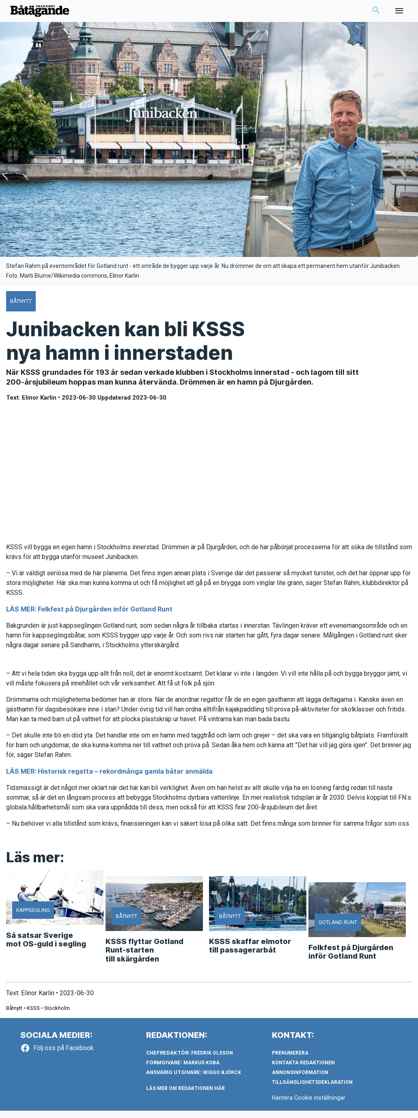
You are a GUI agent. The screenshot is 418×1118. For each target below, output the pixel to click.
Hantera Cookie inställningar (309, 1105)
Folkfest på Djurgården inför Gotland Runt (350, 959)
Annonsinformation (300, 1080)
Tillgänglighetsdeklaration (312, 1090)
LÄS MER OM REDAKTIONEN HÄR (185, 1096)
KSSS (33, 1015)
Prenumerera (290, 1061)
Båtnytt (14, 1015)
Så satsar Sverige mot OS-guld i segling (46, 947)
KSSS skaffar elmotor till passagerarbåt (250, 953)
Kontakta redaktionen (303, 1070)
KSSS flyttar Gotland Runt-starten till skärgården (144, 957)
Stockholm (57, 1015)
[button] (376, 15)
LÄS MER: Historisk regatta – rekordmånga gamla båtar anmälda (109, 779)
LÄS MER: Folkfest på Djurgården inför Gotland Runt (89, 617)
